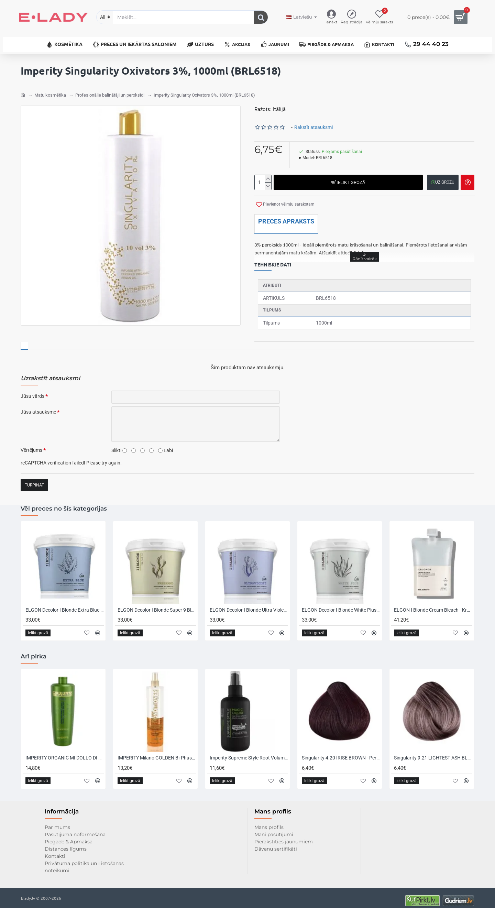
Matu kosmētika (50, 89)
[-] (268, 181)
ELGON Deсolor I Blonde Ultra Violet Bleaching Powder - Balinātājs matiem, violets (249, 605)
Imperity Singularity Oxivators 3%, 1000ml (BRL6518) (204, 89)
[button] (347, 177)
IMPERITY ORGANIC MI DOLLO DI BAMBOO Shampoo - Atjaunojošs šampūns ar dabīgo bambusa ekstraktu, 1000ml (64, 752)
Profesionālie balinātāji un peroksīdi (109, 89)
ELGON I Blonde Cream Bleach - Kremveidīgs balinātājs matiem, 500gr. (433, 605)
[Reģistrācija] (351, 17)
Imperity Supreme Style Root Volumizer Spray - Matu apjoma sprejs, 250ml (249, 752)
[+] (268, 173)
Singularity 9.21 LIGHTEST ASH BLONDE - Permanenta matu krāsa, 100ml (433, 752)
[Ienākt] (331, 17)
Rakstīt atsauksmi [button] (313, 122)
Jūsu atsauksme (38, 406)
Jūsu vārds (32, 391)
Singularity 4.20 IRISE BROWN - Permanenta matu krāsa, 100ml (341, 752)
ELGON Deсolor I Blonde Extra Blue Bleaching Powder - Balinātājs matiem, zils (64, 605)
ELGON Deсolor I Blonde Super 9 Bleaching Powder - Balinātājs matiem (157, 605)
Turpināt (34, 480)
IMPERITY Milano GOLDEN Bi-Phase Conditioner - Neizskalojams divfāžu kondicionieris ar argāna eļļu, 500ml (157, 752)
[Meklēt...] (261, 17)
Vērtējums (31, 445)
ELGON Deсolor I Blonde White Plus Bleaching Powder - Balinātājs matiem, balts (341, 605)
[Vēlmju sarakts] (379, 17)
